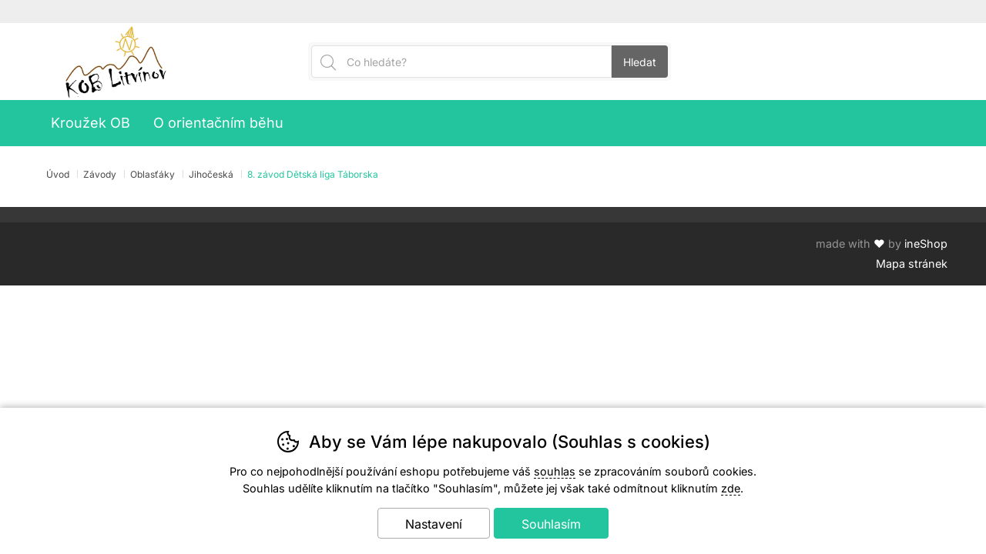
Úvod (57, 174)
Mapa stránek (911, 263)
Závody (99, 174)
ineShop (925, 243)
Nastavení (433, 524)
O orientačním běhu (218, 123)
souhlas (554, 471)
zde (730, 488)
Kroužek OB (90, 123)
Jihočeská (211, 174)
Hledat (639, 61)
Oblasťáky (152, 174)
